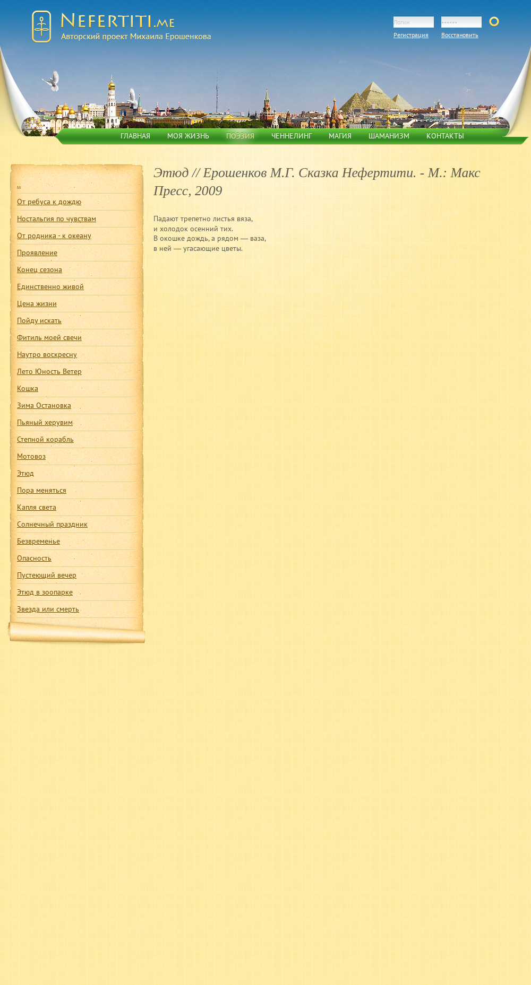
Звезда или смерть (48, 609)
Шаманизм (389, 136)
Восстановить (459, 35)
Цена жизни (37, 303)
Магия (340, 136)
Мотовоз (31, 456)
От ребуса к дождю (49, 201)
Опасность (34, 558)
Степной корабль (45, 439)
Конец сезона (39, 269)
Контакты (445, 136)
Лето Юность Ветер (49, 371)
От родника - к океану (54, 235)
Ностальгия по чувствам (56, 218)
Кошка (27, 388)
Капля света (36, 507)
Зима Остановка (44, 405)
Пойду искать (39, 320)
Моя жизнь (188, 136)
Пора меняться (41, 490)
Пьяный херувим (45, 422)
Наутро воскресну (47, 354)
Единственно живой (50, 286)
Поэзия (240, 136)
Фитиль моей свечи (49, 337)
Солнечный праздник (52, 524)
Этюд (25, 473)
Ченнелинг (291, 136)
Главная (135, 136)
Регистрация (411, 35)
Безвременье (38, 541)
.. (19, 184)
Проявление (37, 252)
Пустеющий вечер (46, 575)
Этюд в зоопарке (45, 592)
